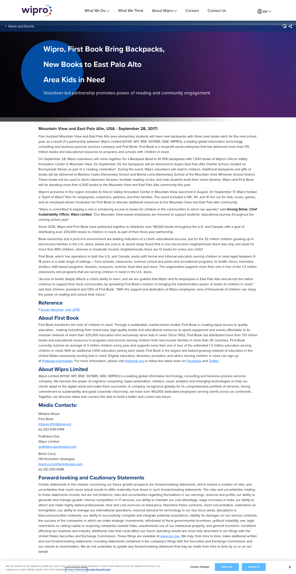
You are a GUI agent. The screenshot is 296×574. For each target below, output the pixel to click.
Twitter (214, 360)
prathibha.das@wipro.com (57, 446)
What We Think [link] (130, 10)
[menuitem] (264, 11)
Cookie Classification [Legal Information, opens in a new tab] (99, 569)
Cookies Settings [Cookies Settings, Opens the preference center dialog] (199, 567)
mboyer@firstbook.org (54, 424)
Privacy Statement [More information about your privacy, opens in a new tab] (76, 569)
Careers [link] (192, 10)
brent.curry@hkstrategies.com (60, 464)
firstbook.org (135, 360)
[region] (148, 567)
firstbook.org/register (57, 360)
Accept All (253, 567)
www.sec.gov (170, 536)
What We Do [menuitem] (97, 10)
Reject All (226, 567)
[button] (284, 26)
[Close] (290, 567)
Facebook (194, 360)
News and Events (21, 26)
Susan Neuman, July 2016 (60, 309)
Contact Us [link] (217, 10)
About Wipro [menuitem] (164, 10)
